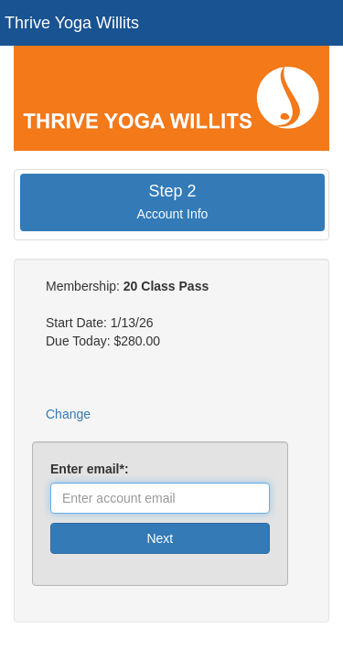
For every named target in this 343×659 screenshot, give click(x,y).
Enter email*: (92, 469)
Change (68, 414)
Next (159, 538)
